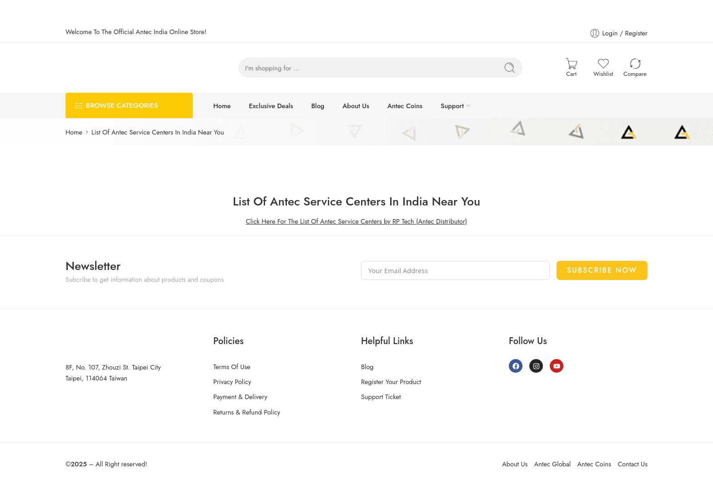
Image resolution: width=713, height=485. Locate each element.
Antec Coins (404, 105)
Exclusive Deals (271, 105)
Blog (317, 105)
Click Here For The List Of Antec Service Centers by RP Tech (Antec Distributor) (356, 221)
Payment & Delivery (240, 396)
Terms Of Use (232, 366)
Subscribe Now (602, 270)
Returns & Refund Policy (246, 412)
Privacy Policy (232, 381)
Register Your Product (391, 381)
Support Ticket (381, 396)
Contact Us (633, 464)
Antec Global (552, 464)
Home (222, 105)
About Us (355, 105)
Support (452, 105)
